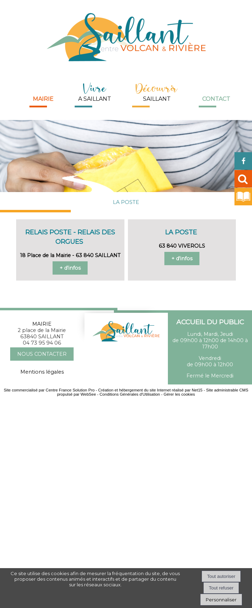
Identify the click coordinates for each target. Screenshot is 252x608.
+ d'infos (70, 268)
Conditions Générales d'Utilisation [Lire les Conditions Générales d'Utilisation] (130, 394)
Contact (216, 99)
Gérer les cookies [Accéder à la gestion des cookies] (179, 394)
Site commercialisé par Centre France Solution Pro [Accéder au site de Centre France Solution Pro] (49, 390)
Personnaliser (221, 599)
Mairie (43, 99)
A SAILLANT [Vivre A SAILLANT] (94, 91)
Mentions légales (42, 372)
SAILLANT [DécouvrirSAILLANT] (157, 91)
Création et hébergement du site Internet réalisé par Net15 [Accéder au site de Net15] (150, 390)
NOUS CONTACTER (42, 354)
